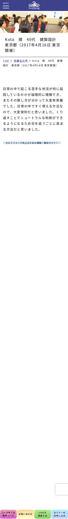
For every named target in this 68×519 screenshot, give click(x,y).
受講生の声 (21, 60)
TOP (6, 60)
